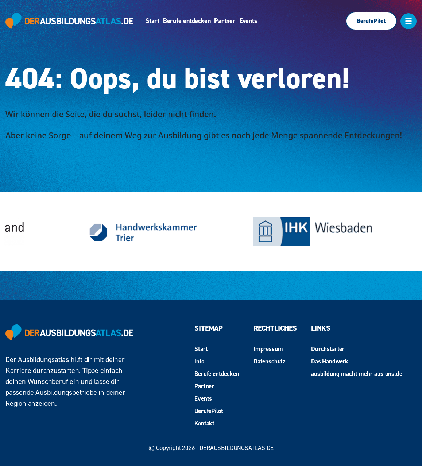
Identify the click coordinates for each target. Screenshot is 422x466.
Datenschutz (269, 361)
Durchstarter (328, 349)
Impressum (268, 349)
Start (152, 21)
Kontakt (204, 423)
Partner (224, 21)
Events (248, 21)
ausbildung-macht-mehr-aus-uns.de (356, 374)
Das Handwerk (329, 361)
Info (199, 361)
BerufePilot (371, 21)
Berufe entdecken (186, 21)
